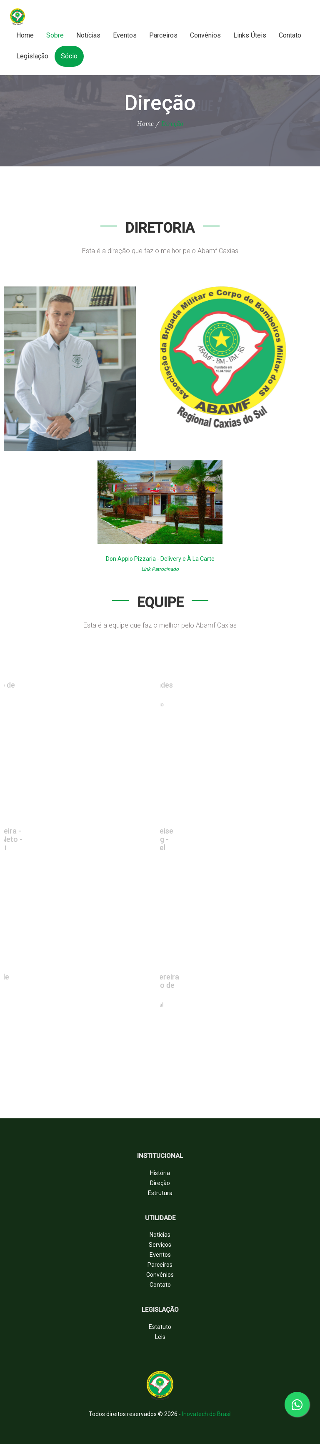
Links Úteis (249, 35)
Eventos (125, 35)
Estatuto (160, 1326)
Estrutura (160, 1193)
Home (25, 35)
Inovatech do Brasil (207, 1414)
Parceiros (163, 35)
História (160, 1173)
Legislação (32, 56)
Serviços (160, 1244)
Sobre (55, 35)
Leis (160, 1337)
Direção (160, 1183)
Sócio (69, 56)
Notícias (88, 35)
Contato (290, 35)
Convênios (205, 35)
